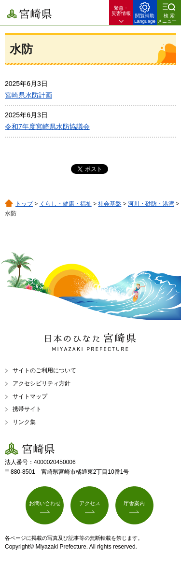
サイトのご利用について (44, 370)
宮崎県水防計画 (28, 95)
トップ (24, 203)
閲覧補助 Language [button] (144, 18)
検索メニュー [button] (167, 18)
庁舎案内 (134, 503)
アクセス (89, 503)
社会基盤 (109, 203)
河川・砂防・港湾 (151, 203)
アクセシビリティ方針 (41, 383)
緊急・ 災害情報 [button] (121, 10)
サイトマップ (30, 396)
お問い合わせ (45, 503)
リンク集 (24, 422)
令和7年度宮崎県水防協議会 (47, 126)
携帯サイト (27, 409)
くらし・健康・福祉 (66, 203)
